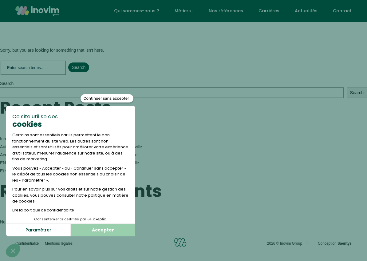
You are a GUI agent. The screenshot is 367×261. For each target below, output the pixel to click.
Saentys (344, 243)
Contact (342, 11)
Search (7, 83)
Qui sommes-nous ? (136, 11)
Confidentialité (27, 243)
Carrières (268, 11)
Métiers (183, 11)
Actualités (306, 11)
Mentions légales (59, 243)
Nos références (226, 11)
